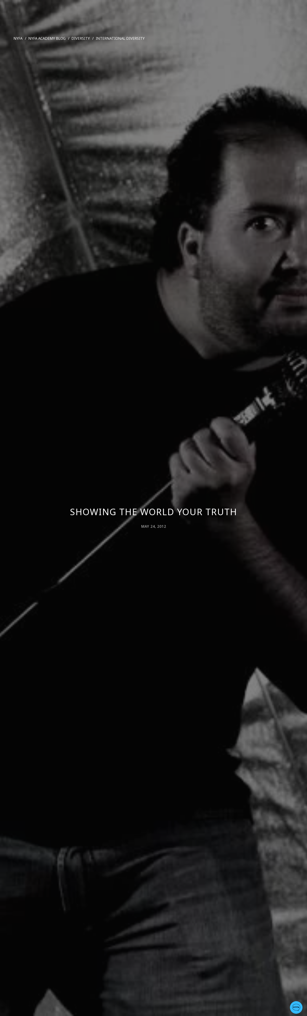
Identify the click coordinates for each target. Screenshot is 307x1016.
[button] (296, 1007)
